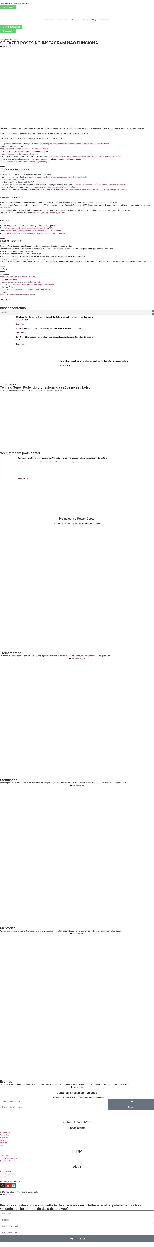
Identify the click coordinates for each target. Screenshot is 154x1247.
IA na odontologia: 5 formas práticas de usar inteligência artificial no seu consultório (94, 361)
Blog (94, 20)
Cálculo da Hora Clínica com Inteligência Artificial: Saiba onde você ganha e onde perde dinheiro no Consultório (54, 318)
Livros (85, 20)
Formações (62, 20)
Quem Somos (105, 20)
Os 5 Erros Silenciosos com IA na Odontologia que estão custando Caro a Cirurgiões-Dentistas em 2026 (55, 338)
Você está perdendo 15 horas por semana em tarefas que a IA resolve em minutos (49, 328)
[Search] (153, 312)
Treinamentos (49, 20)
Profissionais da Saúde (8, 40)
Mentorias (75, 20)
